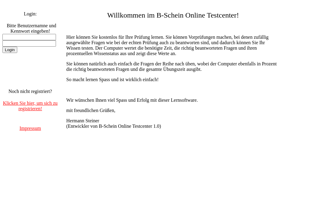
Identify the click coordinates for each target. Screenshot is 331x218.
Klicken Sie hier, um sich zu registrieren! (30, 106)
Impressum (30, 128)
